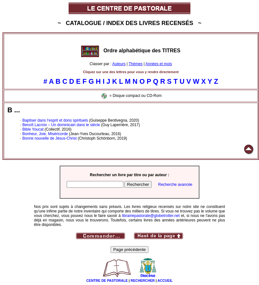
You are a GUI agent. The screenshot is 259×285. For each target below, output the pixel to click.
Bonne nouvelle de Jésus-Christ (49, 138)
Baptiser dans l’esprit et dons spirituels (55, 120)
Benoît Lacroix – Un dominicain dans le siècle (61, 125)
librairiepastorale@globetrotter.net (151, 215)
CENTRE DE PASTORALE (107, 280)
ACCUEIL (164, 280)
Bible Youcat (33, 129)
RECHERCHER (143, 280)
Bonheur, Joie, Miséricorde (45, 134)
